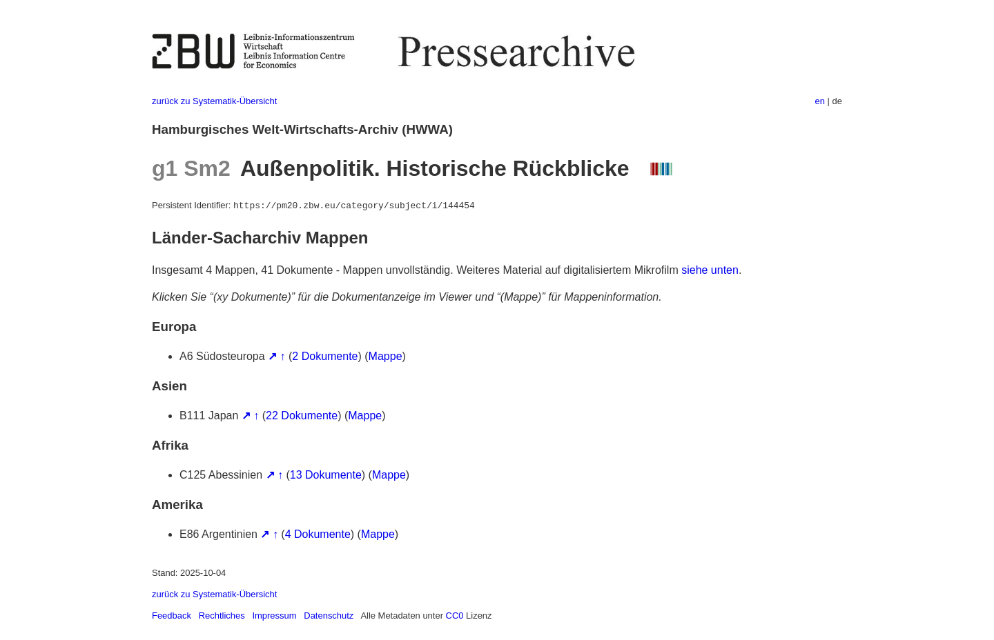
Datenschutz (328, 615)
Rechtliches (222, 615)
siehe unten (710, 270)
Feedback (171, 615)
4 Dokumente (318, 534)
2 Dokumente (325, 356)
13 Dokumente (326, 475)
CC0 (455, 615)
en (820, 101)
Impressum (274, 615)
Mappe (385, 356)
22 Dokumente (302, 415)
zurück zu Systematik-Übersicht (214, 101)
